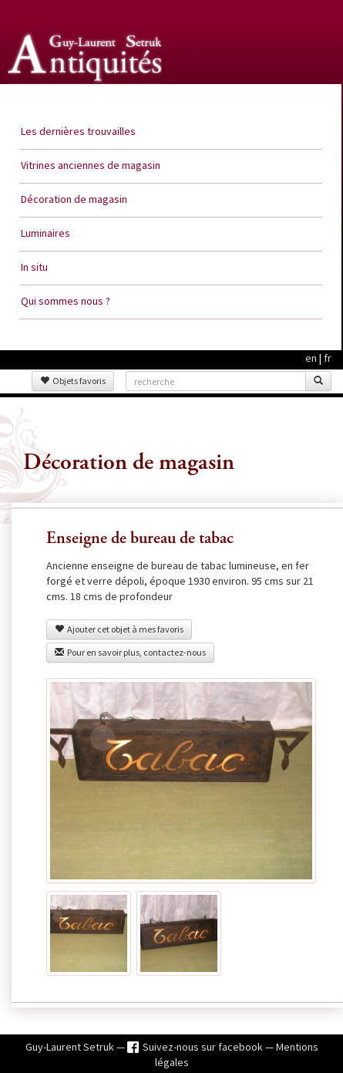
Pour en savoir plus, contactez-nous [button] (130, 652)
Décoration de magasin (74, 199)
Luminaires (45, 233)
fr (327, 358)
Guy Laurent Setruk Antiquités (86, 99)
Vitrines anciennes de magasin (90, 165)
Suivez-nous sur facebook (204, 1047)
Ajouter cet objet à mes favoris (119, 629)
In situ (34, 267)
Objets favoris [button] (73, 380)
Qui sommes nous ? (65, 301)
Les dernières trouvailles (78, 131)
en (311, 358)
